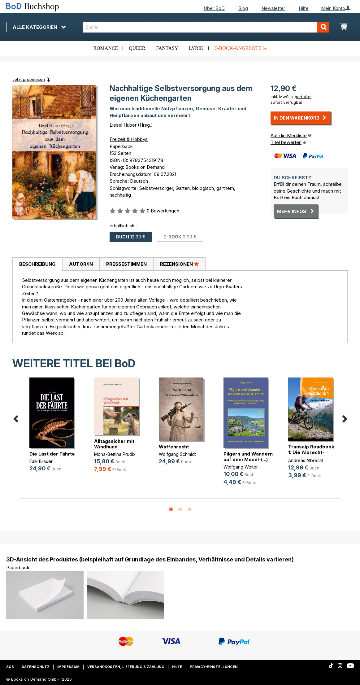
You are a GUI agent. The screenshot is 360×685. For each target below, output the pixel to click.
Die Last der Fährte (52, 454)
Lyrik (196, 48)
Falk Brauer (41, 461)
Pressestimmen (126, 264)
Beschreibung (37, 264)
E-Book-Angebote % (240, 48)
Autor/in (81, 264)
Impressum (68, 667)
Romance (105, 48)
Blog (243, 8)
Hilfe (304, 8)
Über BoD (214, 8)
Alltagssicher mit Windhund (114, 444)
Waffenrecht (174, 447)
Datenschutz (36, 667)
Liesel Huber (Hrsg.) (131, 125)
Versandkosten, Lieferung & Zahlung (125, 667)
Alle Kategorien (39, 27)
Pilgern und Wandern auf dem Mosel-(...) (248, 456)
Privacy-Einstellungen (214, 667)
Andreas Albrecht (305, 460)
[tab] (37, 264)
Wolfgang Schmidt (177, 454)
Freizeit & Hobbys (129, 139)
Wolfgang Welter (240, 466)
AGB (10, 667)
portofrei (303, 96)
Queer (137, 48)
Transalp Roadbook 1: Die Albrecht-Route (311, 452)
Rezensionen (179, 263)
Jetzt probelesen (28, 79)
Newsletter (273, 8)
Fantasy (167, 48)
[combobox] (206, 27)
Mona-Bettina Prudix (115, 454)
